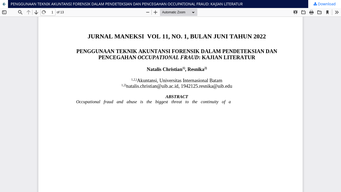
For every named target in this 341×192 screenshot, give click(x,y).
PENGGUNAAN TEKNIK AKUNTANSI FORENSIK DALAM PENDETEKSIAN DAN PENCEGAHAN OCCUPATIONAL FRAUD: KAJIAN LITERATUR (127, 3)
